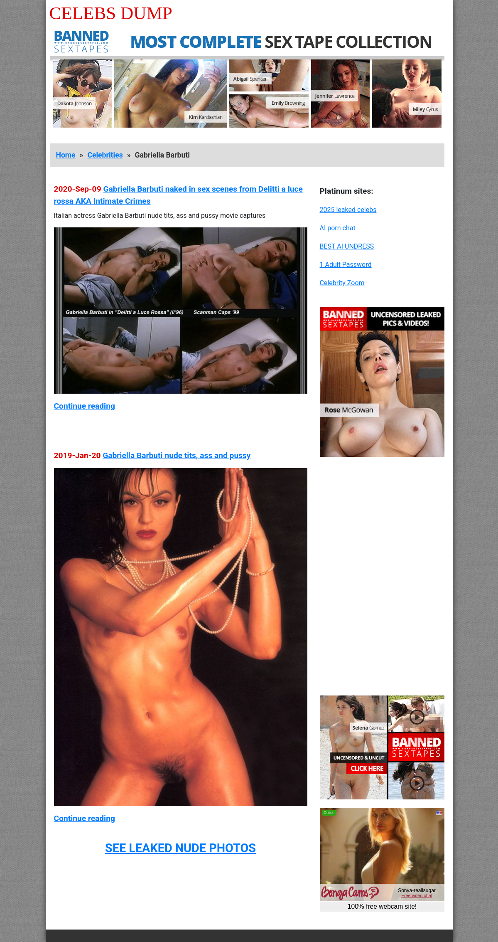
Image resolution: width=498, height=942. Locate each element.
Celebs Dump (110, 13)
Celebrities (105, 155)
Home (66, 155)
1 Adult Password (346, 265)
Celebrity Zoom (342, 283)
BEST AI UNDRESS (347, 246)
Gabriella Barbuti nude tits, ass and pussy (176, 455)
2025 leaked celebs (348, 210)
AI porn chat (338, 228)
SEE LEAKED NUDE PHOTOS (180, 848)
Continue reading (84, 406)
